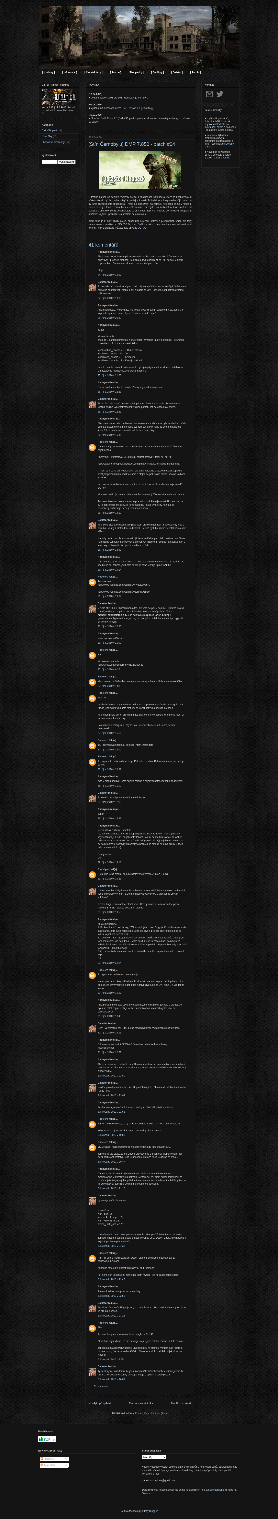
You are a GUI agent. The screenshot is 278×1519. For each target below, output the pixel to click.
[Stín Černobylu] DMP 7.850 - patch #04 (132, 144)
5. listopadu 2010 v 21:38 (111, 1246)
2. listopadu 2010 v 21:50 (111, 1075)
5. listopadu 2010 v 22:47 (111, 1279)
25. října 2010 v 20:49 (109, 317)
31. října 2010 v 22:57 (109, 1052)
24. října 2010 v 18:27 (109, 274)
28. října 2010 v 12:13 (109, 802)
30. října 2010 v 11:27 (109, 992)
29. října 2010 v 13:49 (109, 818)
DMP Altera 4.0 (109, 118)
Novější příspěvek (100, 1403)
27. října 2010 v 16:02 (109, 749)
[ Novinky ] (48, 72)
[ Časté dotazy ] (94, 72)
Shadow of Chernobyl (53, 142)
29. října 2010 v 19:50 (109, 912)
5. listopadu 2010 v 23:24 (111, 1315)
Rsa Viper (103, 869)
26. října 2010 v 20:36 (109, 626)
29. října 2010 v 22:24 (109, 962)
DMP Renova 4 (126, 97)
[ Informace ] (69, 72)
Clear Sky (47, 136)
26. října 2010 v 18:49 (109, 549)
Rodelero (103, 441)
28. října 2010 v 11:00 (109, 785)
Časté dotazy (225, 129)
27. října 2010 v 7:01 (109, 686)
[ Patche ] (115, 72)
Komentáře (48, 1465)
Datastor (103, 282)
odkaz (226, 157)
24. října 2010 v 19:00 (109, 298)
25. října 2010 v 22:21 (109, 391)
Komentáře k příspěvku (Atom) (151, 1413)
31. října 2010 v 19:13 (109, 1032)
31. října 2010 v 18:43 (109, 1016)
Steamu (146, 1493)
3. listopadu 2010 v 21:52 (111, 1111)
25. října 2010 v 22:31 (109, 411)
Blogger (153, 1511)
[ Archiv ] (195, 72)
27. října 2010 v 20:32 (109, 769)
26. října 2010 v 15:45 (109, 435)
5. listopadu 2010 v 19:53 (111, 1135)
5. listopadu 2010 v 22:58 (111, 1295)
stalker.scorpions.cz (216, 1489)
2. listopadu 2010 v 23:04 (111, 1095)
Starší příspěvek (181, 1403)
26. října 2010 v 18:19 (109, 512)
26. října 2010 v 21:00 (109, 642)
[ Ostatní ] (177, 72)
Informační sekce (214, 127)
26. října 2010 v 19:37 (109, 596)
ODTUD (142, 227)
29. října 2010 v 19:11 (109, 862)
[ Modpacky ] (136, 72)
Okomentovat (101, 1386)
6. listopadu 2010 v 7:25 (111, 1359)
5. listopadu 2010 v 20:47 (111, 1161)
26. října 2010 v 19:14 (109, 569)
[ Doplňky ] (157, 72)
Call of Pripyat (49, 130)
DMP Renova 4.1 (131, 108)
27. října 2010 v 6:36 (109, 669)
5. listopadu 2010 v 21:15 (111, 1188)
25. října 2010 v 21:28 (109, 375)
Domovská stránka (141, 1403)
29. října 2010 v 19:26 (109, 878)
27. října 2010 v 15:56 (109, 733)
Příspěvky (47, 1458)
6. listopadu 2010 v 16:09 (111, 1379)
